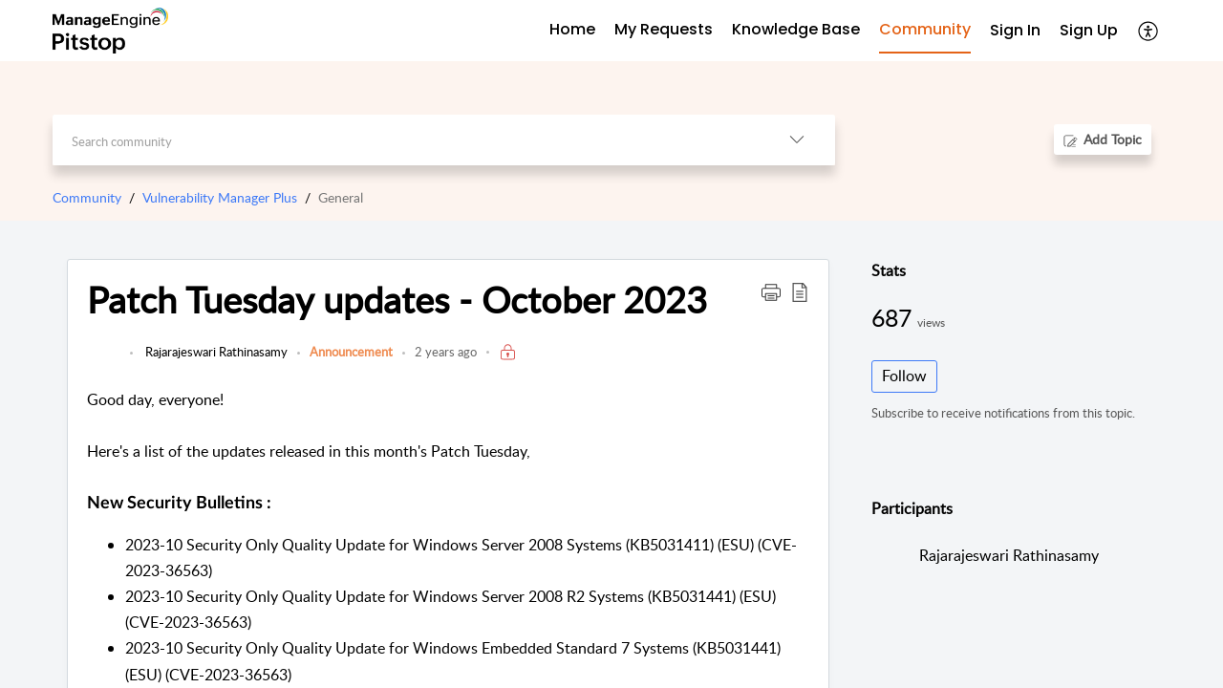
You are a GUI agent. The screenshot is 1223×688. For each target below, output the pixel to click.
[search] (406, 140)
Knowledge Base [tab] (796, 29)
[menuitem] (1015, 31)
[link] (103, 361)
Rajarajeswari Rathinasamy (215, 351)
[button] (1148, 31)
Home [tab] (572, 29)
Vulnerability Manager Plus (219, 197)
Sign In (1015, 30)
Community (87, 197)
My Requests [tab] (663, 29)
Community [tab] (925, 29)
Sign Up (1089, 30)
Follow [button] (904, 375)
